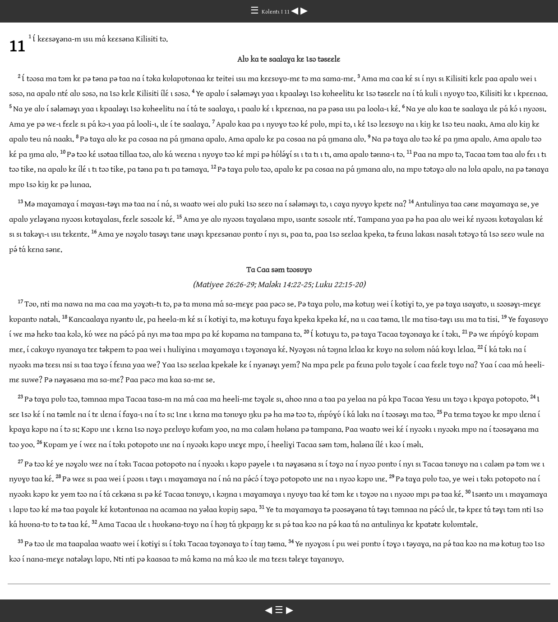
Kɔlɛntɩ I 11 (276, 11)
